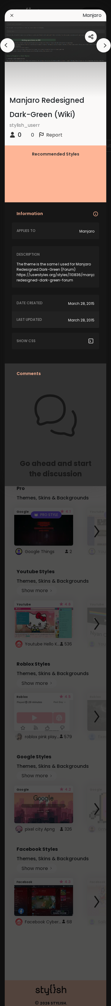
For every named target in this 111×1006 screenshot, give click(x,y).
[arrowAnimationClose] (7, 45)
